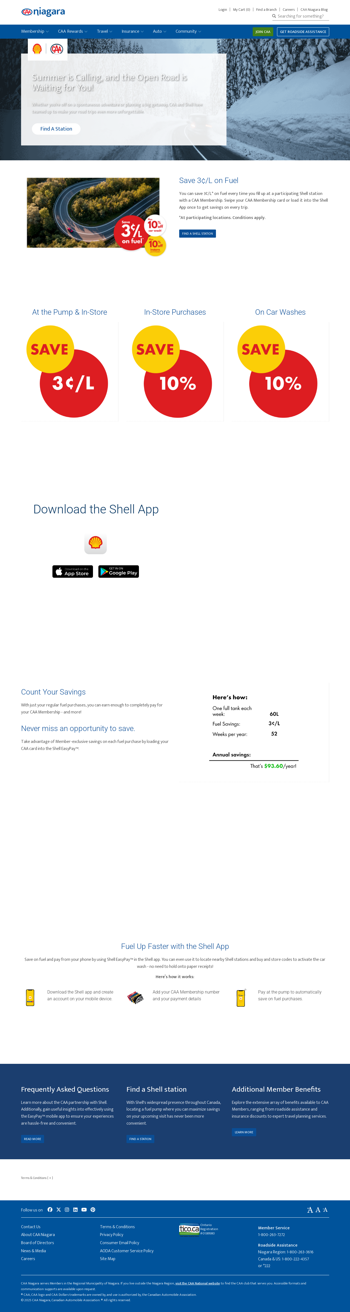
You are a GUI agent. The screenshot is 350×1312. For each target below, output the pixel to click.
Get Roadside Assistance (303, 32)
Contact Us (31, 1227)
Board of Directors (37, 1243)
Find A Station (56, 129)
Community (186, 31)
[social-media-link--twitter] (58, 1210)
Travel (102, 31)
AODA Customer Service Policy (127, 1251)
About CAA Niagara (38, 1234)
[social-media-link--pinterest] (93, 1210)
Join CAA (263, 32)
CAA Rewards (70, 31)
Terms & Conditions (37, 1178)
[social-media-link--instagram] (67, 1210)
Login (224, 10)
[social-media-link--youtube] (84, 1210)
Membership (32, 31)
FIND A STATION (140, 1139)
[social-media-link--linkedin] (75, 1210)
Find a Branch (266, 10)
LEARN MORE (244, 1132)
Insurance (130, 31)
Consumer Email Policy (119, 1243)
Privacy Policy (111, 1234)
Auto (157, 31)
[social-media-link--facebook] (50, 1210)
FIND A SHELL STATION (197, 233)
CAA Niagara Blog (314, 10)
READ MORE (32, 1139)
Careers (289, 10)
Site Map (107, 1259)
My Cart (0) (241, 10)
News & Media (33, 1251)
